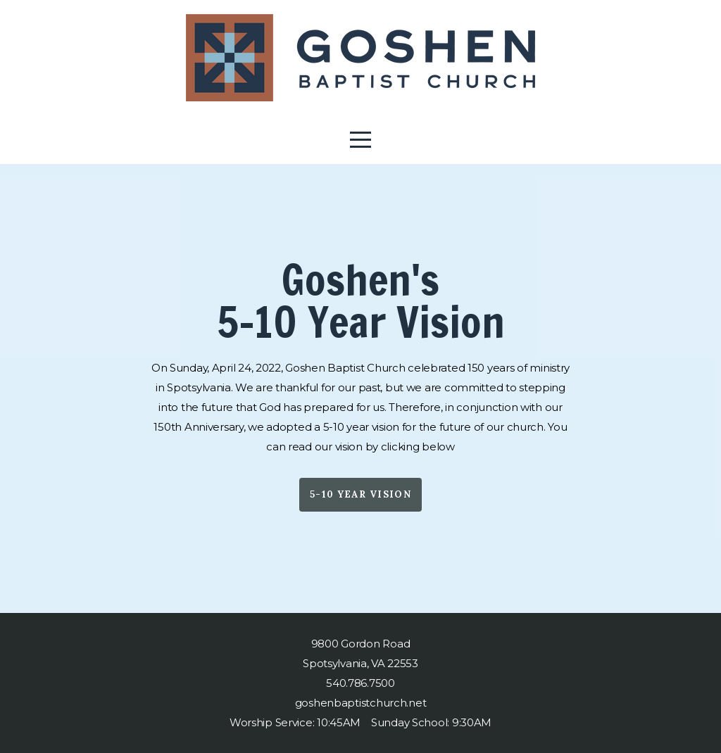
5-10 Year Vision (360, 494)
